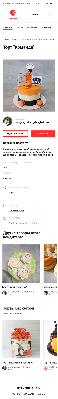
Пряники (46, 27)
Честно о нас (33, 3)
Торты (19, 27)
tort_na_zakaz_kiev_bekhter (32, 122)
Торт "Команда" (48, 39)
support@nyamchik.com (29, 394)
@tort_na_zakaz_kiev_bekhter (23, 223)
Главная (7, 39)
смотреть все (11, 313)
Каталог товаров (21, 39)
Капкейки (32, 27)
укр (48, 3)
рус (53, 3)
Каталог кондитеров (13, 3)
